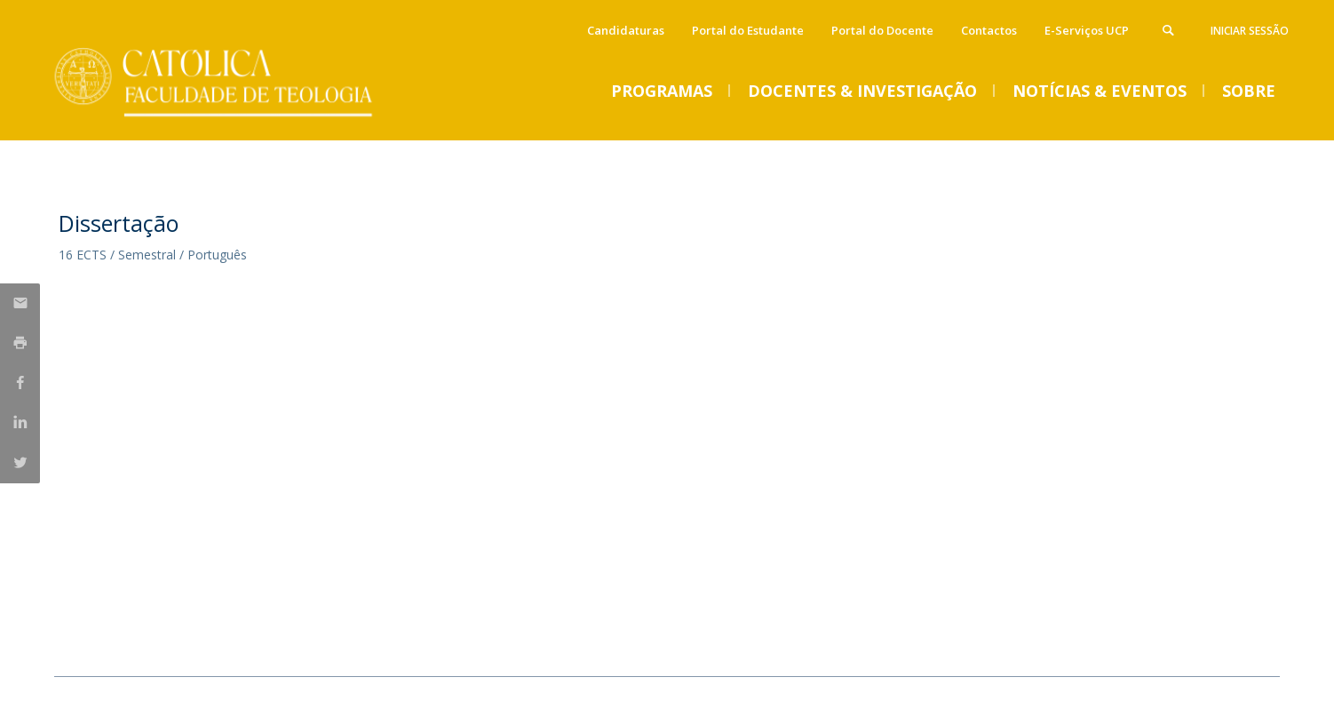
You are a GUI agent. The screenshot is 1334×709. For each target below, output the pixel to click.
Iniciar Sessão (1250, 30)
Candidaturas (625, 30)
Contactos (989, 30)
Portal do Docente (882, 30)
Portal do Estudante (748, 30)
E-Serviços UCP (1086, 30)
